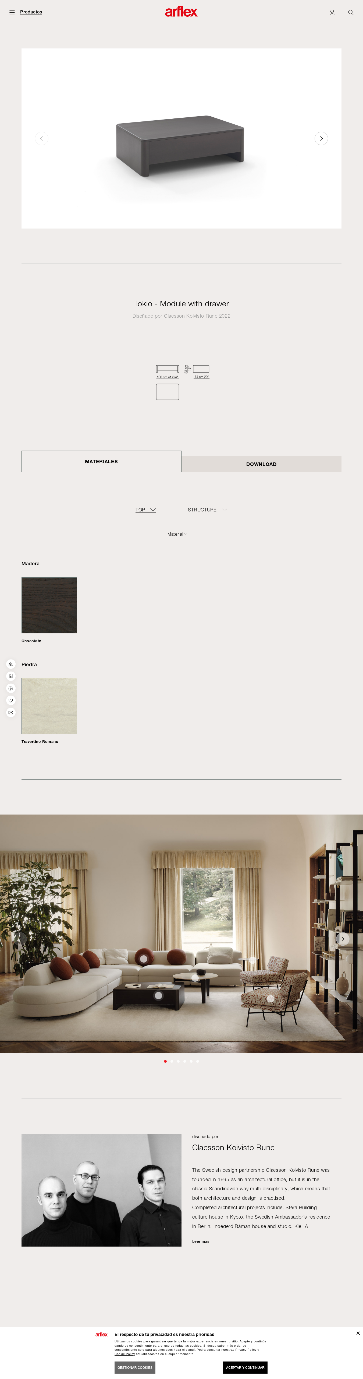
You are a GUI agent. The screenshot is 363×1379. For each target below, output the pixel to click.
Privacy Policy (246, 1349)
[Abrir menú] (12, 12)
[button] (321, 138)
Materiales (101, 461)
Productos (31, 12)
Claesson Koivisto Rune (191, 316)
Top (140, 510)
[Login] (332, 12)
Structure (202, 510)
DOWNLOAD (261, 464)
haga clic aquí (184, 1349)
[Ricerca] (351, 12)
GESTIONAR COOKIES (135, 1368)
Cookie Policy (125, 1354)
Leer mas (200, 1241)
